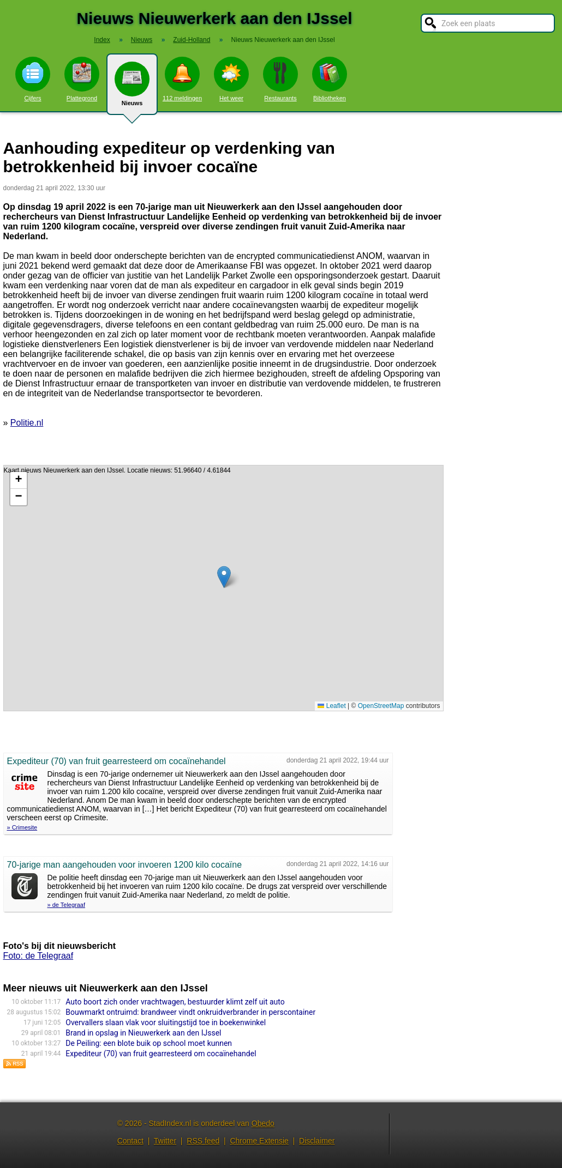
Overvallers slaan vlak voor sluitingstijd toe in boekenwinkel (165, 1022)
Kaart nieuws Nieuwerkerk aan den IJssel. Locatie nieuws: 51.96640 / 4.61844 (222, 588)
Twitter (165, 1140)
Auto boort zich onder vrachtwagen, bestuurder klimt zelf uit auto (174, 1001)
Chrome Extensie (259, 1140)
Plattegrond (81, 79)
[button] (224, 577)
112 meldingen (182, 79)
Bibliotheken (329, 79)
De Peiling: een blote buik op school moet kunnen (148, 1043)
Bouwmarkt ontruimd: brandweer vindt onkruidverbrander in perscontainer (190, 1012)
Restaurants (280, 79)
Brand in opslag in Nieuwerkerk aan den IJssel (143, 1032)
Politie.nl (26, 422)
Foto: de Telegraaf (38, 955)
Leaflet (331, 706)
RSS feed (203, 1140)
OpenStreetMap (381, 706)
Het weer (231, 79)
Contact (130, 1140)
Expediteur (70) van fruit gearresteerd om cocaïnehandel (160, 1053)
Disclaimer (316, 1140)
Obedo (263, 1123)
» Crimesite (22, 827)
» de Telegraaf (66, 904)
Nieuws (132, 88)
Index (102, 40)
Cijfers (32, 79)
